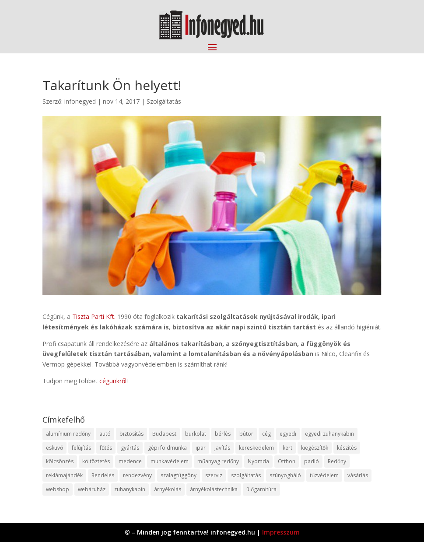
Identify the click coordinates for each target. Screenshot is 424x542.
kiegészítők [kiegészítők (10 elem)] (314, 447)
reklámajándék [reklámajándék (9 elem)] (64, 475)
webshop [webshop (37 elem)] (57, 489)
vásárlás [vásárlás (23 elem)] (357, 475)
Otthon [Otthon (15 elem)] (286, 461)
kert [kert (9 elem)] (287, 447)
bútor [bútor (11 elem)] (246, 433)
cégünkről (112, 381)
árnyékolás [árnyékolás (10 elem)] (167, 489)
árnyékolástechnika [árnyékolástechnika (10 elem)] (214, 489)
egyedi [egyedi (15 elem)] (288, 433)
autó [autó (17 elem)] (105, 433)
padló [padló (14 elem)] (311, 461)
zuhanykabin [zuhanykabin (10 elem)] (129, 489)
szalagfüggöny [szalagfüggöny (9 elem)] (178, 475)
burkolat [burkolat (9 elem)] (195, 433)
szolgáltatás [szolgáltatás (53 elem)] (246, 475)
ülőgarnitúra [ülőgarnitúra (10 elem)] (261, 489)
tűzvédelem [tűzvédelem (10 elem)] (324, 475)
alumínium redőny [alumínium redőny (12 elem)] (68, 433)
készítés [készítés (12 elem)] (347, 447)
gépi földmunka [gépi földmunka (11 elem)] (167, 447)
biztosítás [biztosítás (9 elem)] (131, 433)
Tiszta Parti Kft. (94, 316)
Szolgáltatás (164, 101)
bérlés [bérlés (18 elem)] (223, 433)
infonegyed (80, 101)
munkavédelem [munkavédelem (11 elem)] (170, 461)
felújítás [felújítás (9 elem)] (81, 447)
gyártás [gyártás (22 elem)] (130, 447)
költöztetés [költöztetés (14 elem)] (96, 461)
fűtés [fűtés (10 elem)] (106, 447)
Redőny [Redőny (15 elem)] (337, 461)
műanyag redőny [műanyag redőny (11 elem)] (218, 461)
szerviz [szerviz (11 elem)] (213, 475)
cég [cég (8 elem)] (266, 433)
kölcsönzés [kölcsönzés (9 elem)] (60, 461)
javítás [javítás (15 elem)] (222, 447)
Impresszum (281, 532)
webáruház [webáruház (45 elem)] (91, 489)
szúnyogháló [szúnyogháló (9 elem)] (285, 475)
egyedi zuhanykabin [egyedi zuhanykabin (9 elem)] (329, 433)
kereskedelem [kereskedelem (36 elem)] (256, 447)
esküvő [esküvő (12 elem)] (54, 447)
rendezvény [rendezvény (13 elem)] (137, 475)
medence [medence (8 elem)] (130, 461)
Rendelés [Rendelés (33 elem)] (102, 475)
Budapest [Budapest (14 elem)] (164, 433)
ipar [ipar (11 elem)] (201, 447)
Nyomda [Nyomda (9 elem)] (258, 461)
